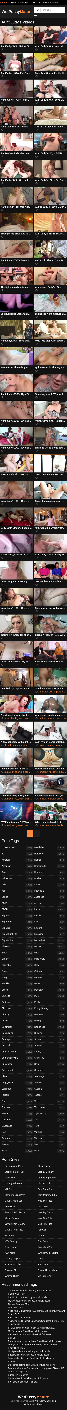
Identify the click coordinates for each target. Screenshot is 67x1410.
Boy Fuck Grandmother (19, 1317)
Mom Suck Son (15, 1307)
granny (16, 745)
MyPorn (41, 1235)
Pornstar (50, 990)
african (43, 718)
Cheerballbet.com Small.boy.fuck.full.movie (29, 1290)
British (17, 990)
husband (53, 772)
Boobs (17, 971)
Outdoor (50, 971)
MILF (50, 953)
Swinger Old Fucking (48, 1253)
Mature (50, 947)
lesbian (60, 825)
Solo (50, 1064)
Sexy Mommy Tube (47, 1195)
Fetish (17, 1114)
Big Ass (17, 916)
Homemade (50, 866)
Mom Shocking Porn (15, 1195)
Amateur (17, 860)
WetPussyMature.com (46, 1401)
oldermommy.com (50, 2)
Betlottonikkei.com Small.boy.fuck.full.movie (30, 1334)
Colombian (17, 1027)
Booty (17, 978)
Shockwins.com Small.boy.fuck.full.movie (28, 1354)
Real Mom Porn (45, 1247)
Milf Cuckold (44, 1183)
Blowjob (12, 1361)
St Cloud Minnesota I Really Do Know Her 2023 (31, 1327)
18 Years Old (17, 848)
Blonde (17, 959)
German (17, 1139)
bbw (12, 718)
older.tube (35, 2)
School (50, 1040)
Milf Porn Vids (44, 1276)
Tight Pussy (50, 1114)
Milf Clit (8, 1189)
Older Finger (44, 1166)
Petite (50, 984)
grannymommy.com (19, 2)
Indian (50, 885)
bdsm (42, 825)
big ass (57, 691)
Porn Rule (10, 1206)
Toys (50, 1126)
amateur (44, 691)
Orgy (50, 965)
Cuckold (17, 1046)
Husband (50, 879)
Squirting (50, 1070)
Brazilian (17, 984)
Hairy (17, 1151)
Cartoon (17, 1002)
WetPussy (17, 11)
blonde (8, 745)
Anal (17, 872)
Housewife (50, 872)
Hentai (50, 860)
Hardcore (50, 854)
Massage (50, 934)
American (17, 866)
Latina (50, 910)
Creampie (17, 1040)
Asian (17, 885)
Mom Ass (9, 1235)
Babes (17, 897)
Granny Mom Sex (13, 1200)
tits (65, 745)
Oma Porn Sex (45, 1189)
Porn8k (41, 1258)
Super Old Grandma (18, 1375)
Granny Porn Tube (14, 1229)
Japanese (50, 897)
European (17, 1089)
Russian (50, 1033)
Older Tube (10, 1177)
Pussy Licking (50, 1008)
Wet (50, 1145)
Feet (17, 1101)
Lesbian (50, 916)
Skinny (50, 1052)
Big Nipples (17, 941)
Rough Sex (50, 1027)
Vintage (50, 1132)
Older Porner (11, 1247)
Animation (17, 879)
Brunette (17, 996)
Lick (50, 922)
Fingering (17, 1120)
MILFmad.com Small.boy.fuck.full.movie (28, 1331)
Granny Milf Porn (13, 1183)
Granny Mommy (46, 1172)
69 (17, 854)
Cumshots (17, 1064)
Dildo (17, 1077)
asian (17, 772)
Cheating (17, 1008)
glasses (19, 825)
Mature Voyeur (12, 1218)
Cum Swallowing (17, 1058)
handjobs (29, 825)
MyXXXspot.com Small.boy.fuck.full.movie (29, 1300)
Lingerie (50, 928)
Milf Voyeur (43, 1206)
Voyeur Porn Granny (15, 1224)
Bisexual (17, 947)
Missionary (50, 959)
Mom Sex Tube (45, 1218)
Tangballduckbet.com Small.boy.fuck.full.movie (31, 1358)
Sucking (50, 1089)
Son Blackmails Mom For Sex (23, 1381)
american (10, 825)
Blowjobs (17, 965)
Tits (50, 1120)
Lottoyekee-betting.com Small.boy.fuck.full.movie (32, 1344)
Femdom (17, 1107)
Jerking (50, 903)
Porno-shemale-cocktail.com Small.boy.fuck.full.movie (35, 1341)
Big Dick (17, 928)
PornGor (42, 1229)
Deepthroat (17, 1070)
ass (51, 691)
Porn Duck (43, 1264)
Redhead (50, 1015)
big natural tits (31, 718)
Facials (17, 1095)
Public (50, 1002)
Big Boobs (17, 922)
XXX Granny (11, 1241)
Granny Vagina (12, 1258)
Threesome (50, 1107)
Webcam (50, 1139)
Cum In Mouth (17, 1052)
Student (50, 1083)
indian (62, 772)
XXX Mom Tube (13, 1264)
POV (50, 996)
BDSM (17, 910)
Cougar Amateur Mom (19, 1304)
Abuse (40, 1404)
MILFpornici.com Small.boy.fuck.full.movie (29, 1351)
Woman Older (12, 1276)
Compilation (17, 1033)
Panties (50, 978)
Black (17, 953)
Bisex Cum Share (17, 1348)
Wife (50, 1151)
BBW (17, 903)
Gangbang (17, 1126)
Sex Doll (12, 1338)
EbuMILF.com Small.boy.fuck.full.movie (27, 1297)
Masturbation (50, 941)
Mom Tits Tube (45, 1224)
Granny (17, 1145)
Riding (50, 1021)
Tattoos (50, 1095)
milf (31, 745)
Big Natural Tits (17, 934)
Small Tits (50, 1058)
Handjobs (50, 848)
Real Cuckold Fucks (15, 1212)
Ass (17, 891)
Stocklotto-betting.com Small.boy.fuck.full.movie (31, 1365)
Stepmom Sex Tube (15, 1172)
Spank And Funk (16, 1294)
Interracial (50, 891)
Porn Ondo (43, 1241)
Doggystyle (17, 1083)
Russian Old (11, 1270)
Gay (17, 1132)
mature (24, 745)
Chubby (17, 1015)
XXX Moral (10, 1253)
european (51, 825)
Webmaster (29, 1404)
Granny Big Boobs (47, 1177)
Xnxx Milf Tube (45, 1200)
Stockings (50, 1077)
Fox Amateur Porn (14, 1166)
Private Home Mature (48, 1270)
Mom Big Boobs (46, 1212)
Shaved (50, 1046)
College (17, 1021)
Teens (50, 1101)
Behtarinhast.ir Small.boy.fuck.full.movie (28, 1378)
